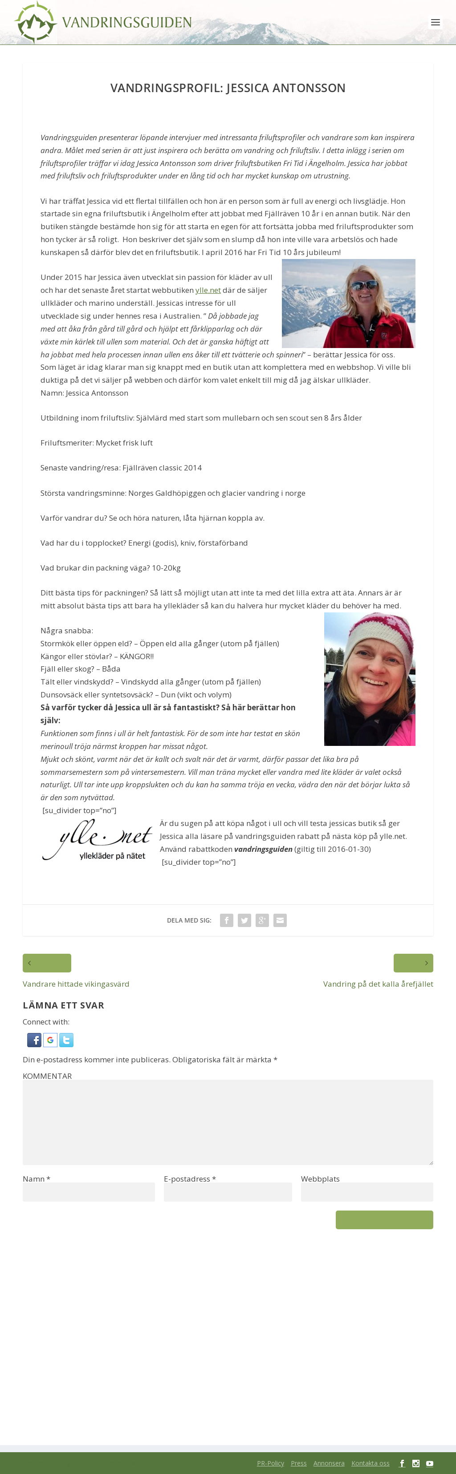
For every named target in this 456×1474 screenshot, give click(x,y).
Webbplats (320, 1179)
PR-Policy (270, 1463)
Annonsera (329, 1463)
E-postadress (190, 1179)
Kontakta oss (370, 1463)
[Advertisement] (228, 1342)
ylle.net (208, 290)
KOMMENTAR (47, 1076)
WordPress (145, 1464)
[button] (35, 1044)
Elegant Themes (80, 1464)
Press (299, 1463)
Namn (36, 1179)
